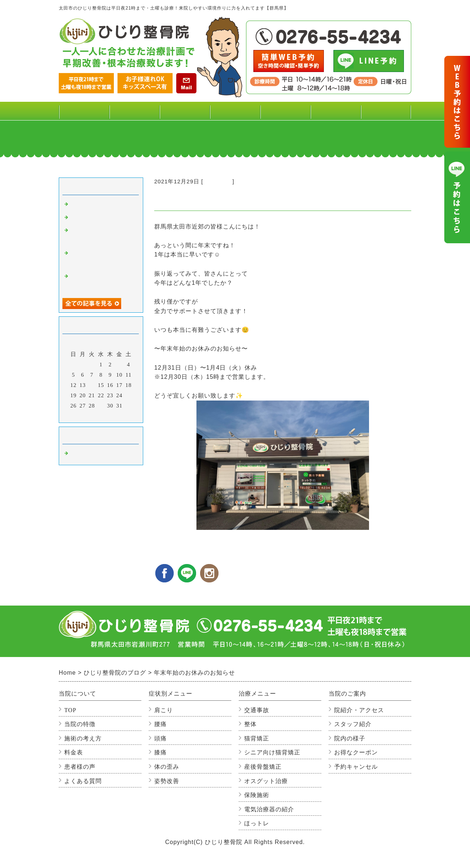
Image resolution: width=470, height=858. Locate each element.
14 (92, 385)
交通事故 (256, 710)
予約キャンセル (356, 767)
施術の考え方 (83, 738)
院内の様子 (349, 738)
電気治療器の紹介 (269, 809)
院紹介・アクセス (359, 710)
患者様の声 (285, 110)
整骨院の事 (217, 181)
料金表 (134, 110)
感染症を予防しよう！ (99, 205)
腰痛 (160, 724)
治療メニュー (235, 113)
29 (101, 406)
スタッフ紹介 (353, 724)
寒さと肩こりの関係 (96, 218)
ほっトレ (256, 823)
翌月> (116, 415)
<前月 (85, 415)
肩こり (163, 710)
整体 (250, 724)
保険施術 (256, 795)
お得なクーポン (356, 752)
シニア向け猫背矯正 (272, 752)
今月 (101, 415)
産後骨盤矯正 (263, 767)
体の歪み (166, 767)
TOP (83, 110)
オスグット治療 (266, 781)
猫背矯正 (256, 738)
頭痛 (160, 738)
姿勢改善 (166, 781)
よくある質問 (386, 110)
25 (129, 395)
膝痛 (160, 752)
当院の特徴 (79, 724)
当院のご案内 (335, 113)
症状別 (184, 113)
